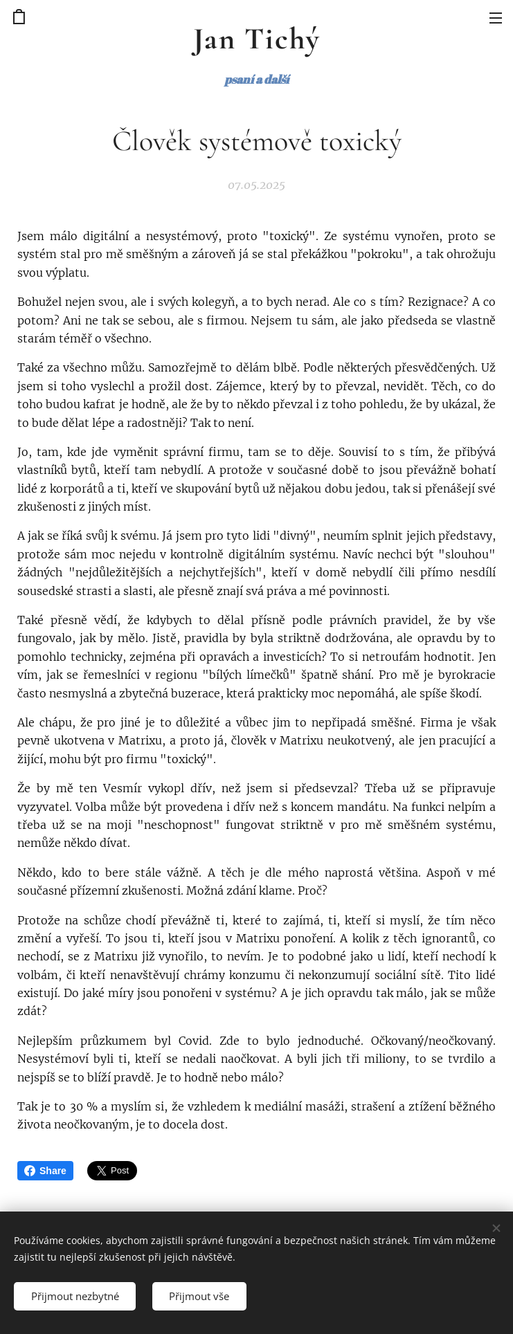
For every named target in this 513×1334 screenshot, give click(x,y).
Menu (495, 18)
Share (45, 1170)
